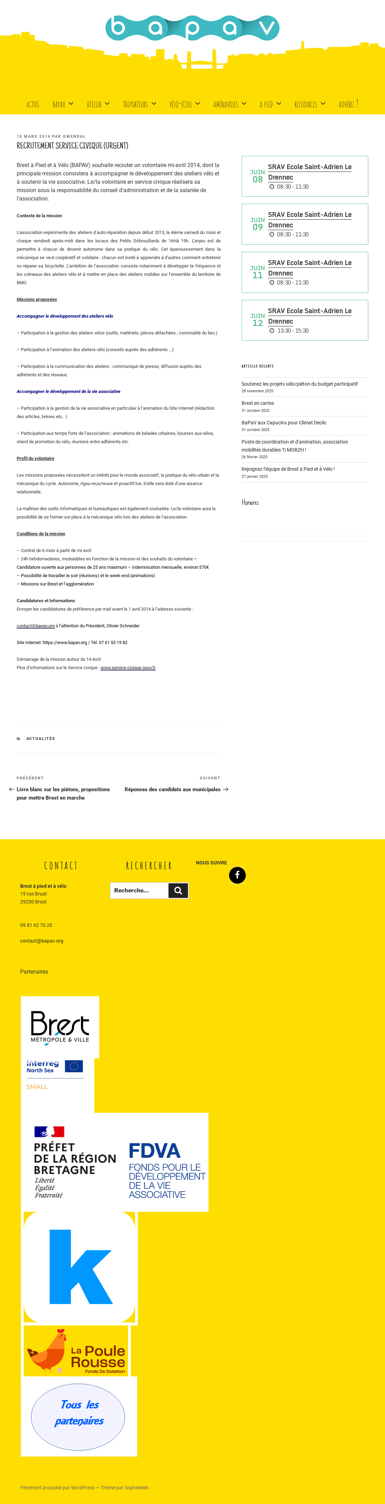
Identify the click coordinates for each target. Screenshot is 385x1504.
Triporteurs (140, 103)
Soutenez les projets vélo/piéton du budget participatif (300, 384)
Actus (32, 103)
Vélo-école (186, 103)
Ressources (310, 103)
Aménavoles (230, 103)
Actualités (41, 738)
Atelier (99, 103)
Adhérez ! (349, 103)
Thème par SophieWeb (125, 1487)
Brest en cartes (258, 403)
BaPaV (64, 103)
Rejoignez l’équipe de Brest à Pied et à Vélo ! (288, 469)
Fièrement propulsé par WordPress (58, 1487)
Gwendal (74, 136)
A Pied (271, 103)
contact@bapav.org (41, 941)
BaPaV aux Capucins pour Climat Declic (284, 422)
